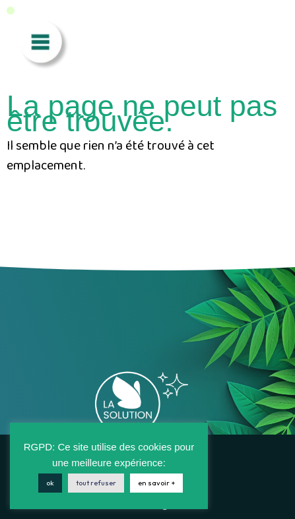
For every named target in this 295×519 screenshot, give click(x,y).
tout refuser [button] (96, 482)
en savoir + (156, 482)
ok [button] (50, 482)
